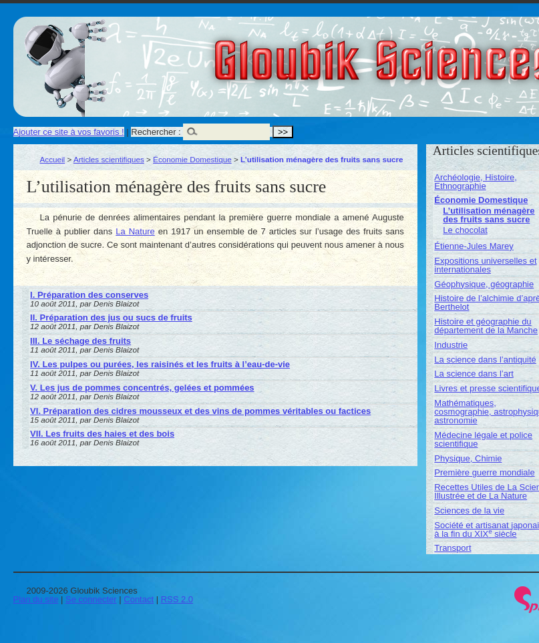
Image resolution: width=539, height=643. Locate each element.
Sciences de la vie (469, 510)
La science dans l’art (474, 374)
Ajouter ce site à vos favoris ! (68, 132)
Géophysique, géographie (484, 284)
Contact (139, 599)
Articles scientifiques (108, 159)
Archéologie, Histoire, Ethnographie (475, 181)
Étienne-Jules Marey (474, 246)
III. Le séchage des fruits (80, 341)
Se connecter (91, 599)
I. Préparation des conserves (89, 295)
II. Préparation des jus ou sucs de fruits (111, 317)
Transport (452, 548)
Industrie (451, 345)
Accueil (52, 159)
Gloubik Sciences (459, 52)
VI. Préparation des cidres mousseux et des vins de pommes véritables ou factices (200, 411)
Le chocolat (465, 230)
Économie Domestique (192, 159)
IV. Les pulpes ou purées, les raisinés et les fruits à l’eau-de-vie (160, 364)
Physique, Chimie (468, 458)
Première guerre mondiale (484, 472)
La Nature (135, 231)
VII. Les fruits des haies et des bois (102, 434)
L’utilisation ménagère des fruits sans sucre (488, 215)
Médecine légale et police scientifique (483, 439)
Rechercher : (155, 132)
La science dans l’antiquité (485, 360)
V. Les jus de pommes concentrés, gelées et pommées (142, 388)
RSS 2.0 (177, 599)
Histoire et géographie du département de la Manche (486, 325)
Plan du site (36, 599)
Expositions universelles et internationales (485, 265)
